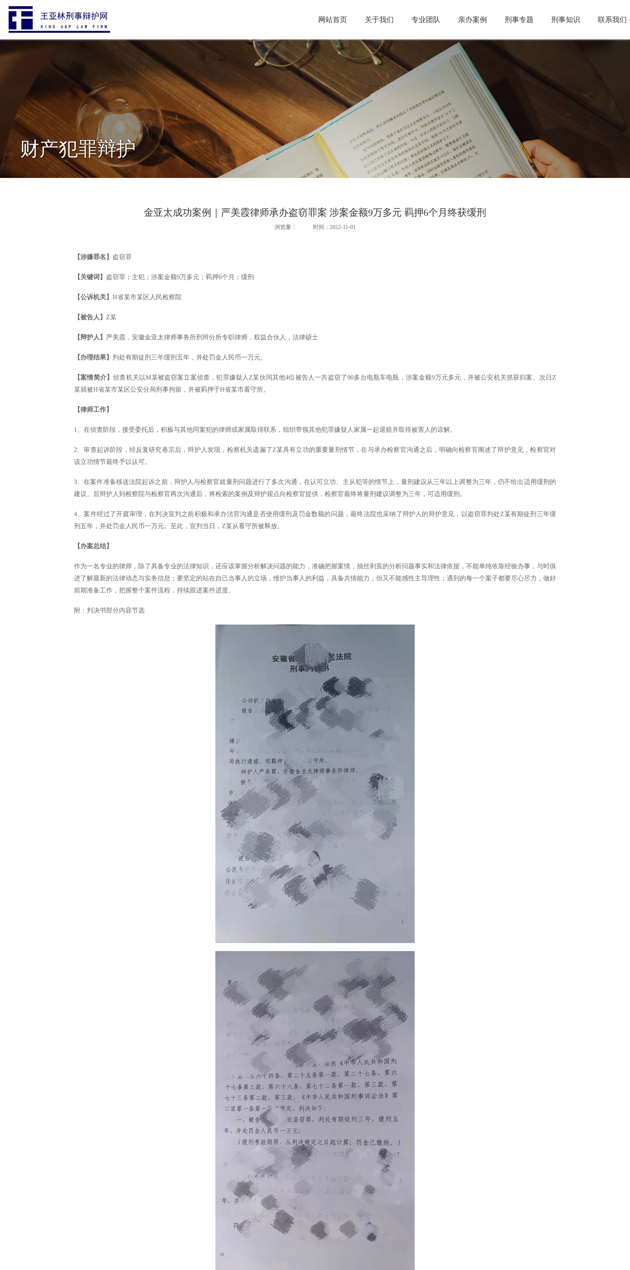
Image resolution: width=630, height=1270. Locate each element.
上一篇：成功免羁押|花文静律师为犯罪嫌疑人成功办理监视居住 (153, 1212)
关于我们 (267, 20)
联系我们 (500, 20)
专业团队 (313, 20)
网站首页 (220, 20)
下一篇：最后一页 (96, 1224)
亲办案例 (360, 20)
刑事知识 (453, 20)
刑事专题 (407, 20)
